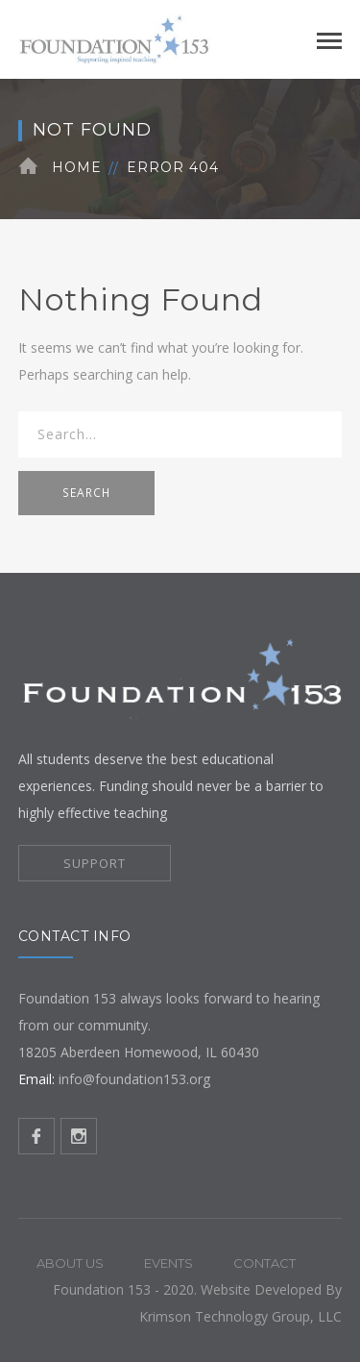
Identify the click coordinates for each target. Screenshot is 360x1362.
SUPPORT (94, 863)
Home (77, 167)
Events (168, 1263)
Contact (264, 1263)
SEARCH (86, 492)
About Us (70, 1263)
